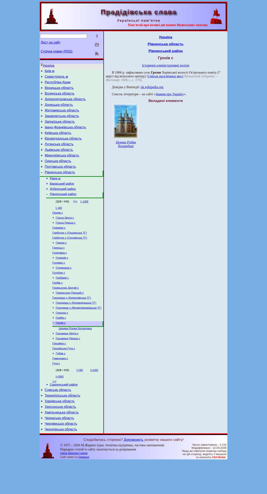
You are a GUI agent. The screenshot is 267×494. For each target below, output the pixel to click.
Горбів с (57, 303)
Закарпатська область (62, 121)
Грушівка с (59, 369)
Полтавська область (60, 178)
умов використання (73, 486)
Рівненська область (60, 184)
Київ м (49, 71)
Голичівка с (59, 270)
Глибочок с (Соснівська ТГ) (69, 254)
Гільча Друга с (65, 232)
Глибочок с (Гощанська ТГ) (69, 249)
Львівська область (59, 159)
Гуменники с (60, 385)
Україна (48, 65)
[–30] (59, 222)
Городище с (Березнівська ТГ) (71, 319)
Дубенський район (63, 202)
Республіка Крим (58, 84)
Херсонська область (60, 437)
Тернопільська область (62, 424)
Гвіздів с (57, 227)
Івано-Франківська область (65, 134)
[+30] (80, 397)
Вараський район (62, 196)
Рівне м (55, 191)
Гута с (56, 390)
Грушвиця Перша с (68, 363)
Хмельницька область (62, 443)
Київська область (58, 140)
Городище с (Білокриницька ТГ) (76, 325)
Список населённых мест (165, 76)
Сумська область (58, 418)
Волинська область (59, 96)
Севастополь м (56, 78)
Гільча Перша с (66, 238)
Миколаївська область (62, 165)
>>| (54, 408)
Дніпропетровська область (65, 103)
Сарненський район (64, 412)
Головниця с (64, 287)
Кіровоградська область (63, 146)
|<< (75, 215)
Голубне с (58, 292)
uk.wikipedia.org (152, 87)
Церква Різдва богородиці (75, 352)
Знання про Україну (170, 94)
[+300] (59, 403)
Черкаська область (59, 449)
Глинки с (61, 260)
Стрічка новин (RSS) (56, 51)
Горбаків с (62, 298)
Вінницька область (59, 90)
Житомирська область (62, 115)
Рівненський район (63, 208)
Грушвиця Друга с (67, 358)
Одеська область (58, 171)
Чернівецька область (61, 456)
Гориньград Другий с (65, 308)
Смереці (83, 489)
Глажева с (58, 243)
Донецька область (59, 109)
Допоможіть (133, 472)
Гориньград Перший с (70, 314)
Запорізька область (60, 128)
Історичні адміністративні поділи (165, 65)
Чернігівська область (61, 462)
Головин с (58, 281)
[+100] (94, 397)
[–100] (84, 215)
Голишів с (62, 276)
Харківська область (60, 431)
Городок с (62, 335)
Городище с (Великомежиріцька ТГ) (78, 330)
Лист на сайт (50, 42)
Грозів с (61, 346)
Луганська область (59, 153)
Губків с (60, 379)
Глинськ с (58, 265)
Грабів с (61, 341)
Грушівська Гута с (63, 374)
